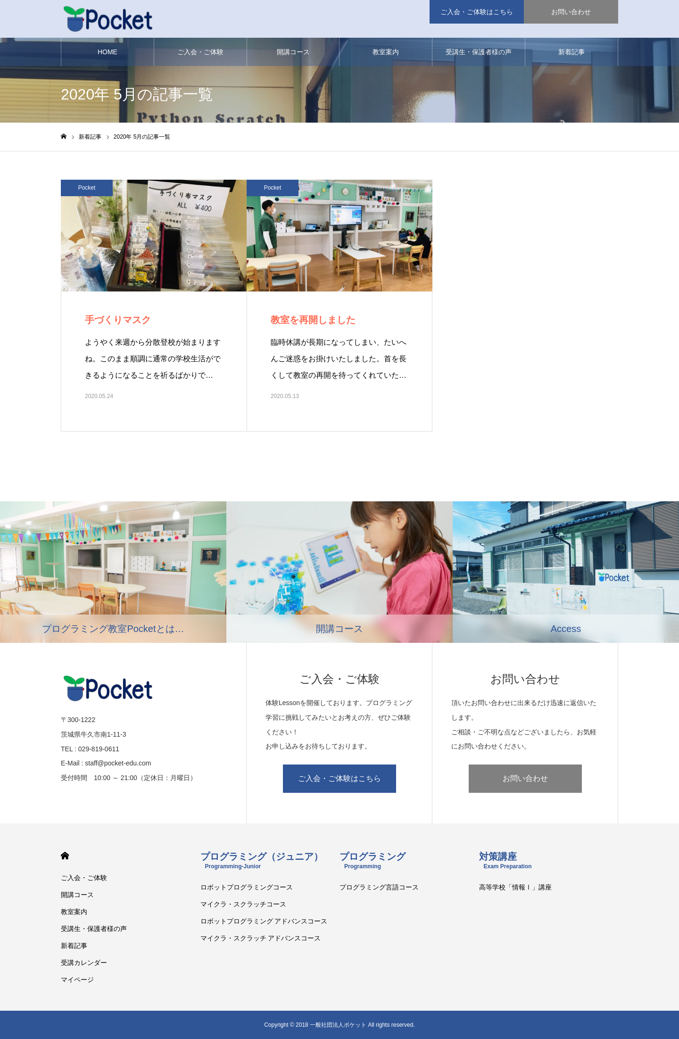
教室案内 (386, 52)
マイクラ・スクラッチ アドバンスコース (260, 938)
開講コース (293, 52)
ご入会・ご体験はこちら (339, 778)
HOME (107, 52)
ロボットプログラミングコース (246, 887)
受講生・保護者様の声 (479, 52)
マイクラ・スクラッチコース (243, 904)
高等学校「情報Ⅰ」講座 (515, 887)
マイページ (77, 979)
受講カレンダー (84, 962)
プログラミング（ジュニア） (261, 860)
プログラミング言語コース (379, 887)
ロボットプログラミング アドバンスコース (264, 921)
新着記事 (571, 52)
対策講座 (505, 860)
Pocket (87, 187)
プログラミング (373, 860)
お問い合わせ (525, 778)
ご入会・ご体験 (200, 52)
